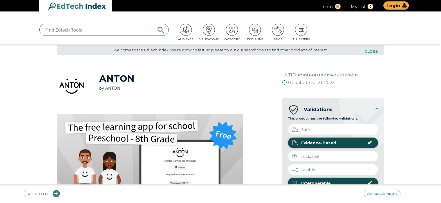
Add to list (42, 193)
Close (371, 51)
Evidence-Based (332, 143)
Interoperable (332, 183)
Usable (303, 169)
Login (393, 5)
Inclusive (306, 156)
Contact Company (382, 193)
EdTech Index (81, 7)
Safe (301, 129)
